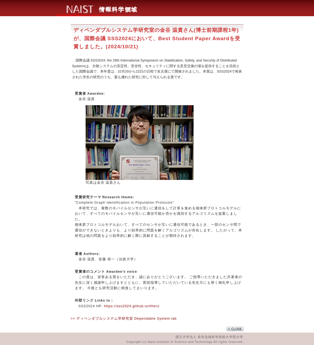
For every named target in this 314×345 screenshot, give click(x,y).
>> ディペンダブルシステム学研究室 (102, 318)
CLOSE (235, 329)
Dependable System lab (155, 318)
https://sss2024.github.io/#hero (131, 306)
